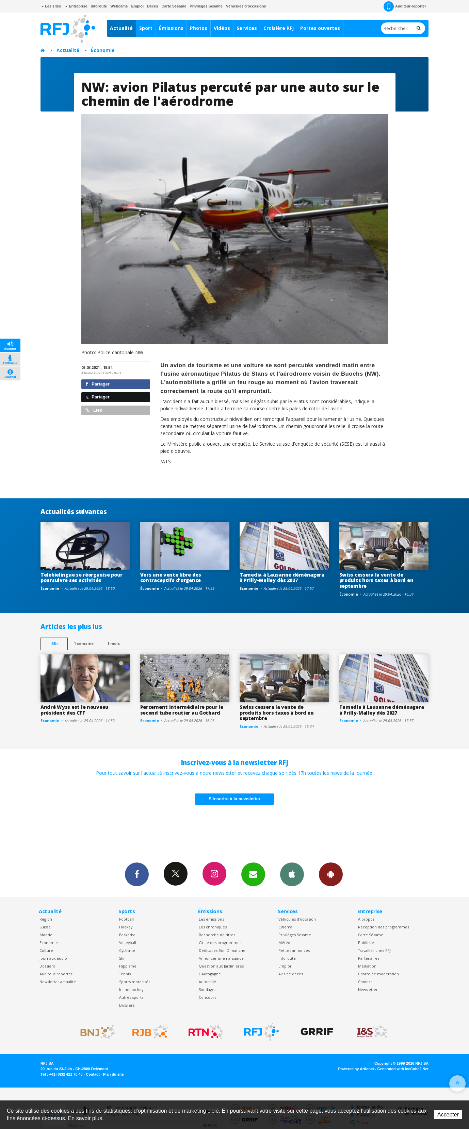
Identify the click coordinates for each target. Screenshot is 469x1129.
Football (126, 919)
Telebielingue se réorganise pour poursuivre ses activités (82, 577)
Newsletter (368, 989)
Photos (198, 28)
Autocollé (207, 981)
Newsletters (253, 874)
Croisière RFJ (278, 28)
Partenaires (368, 958)
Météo (284, 942)
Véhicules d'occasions (246, 6)
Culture (46, 950)
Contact (365, 981)
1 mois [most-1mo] (113, 643)
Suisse (45, 927)
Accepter (448, 1114)
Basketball (128, 935)
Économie (103, 50)
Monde (45, 935)
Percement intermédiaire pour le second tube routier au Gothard (181, 710)
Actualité (121, 28)
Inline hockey (131, 989)
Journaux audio (53, 958)
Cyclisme (127, 950)
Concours (207, 997)
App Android (331, 874)
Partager (97, 384)
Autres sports (131, 997)
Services (247, 28)
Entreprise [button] (76, 6)
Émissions (171, 28)
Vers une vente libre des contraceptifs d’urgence (170, 577)
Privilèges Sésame (206, 6)
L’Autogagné (210, 974)
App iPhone (292, 874)
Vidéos (222, 28)
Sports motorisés (134, 981)
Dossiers (47, 966)
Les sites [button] (51, 6)
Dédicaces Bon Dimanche (222, 950)
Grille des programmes (220, 942)
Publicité (366, 942)
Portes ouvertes (320, 28)
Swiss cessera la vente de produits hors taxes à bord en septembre (376, 580)
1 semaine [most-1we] (84, 643)
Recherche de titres (217, 935)
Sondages (207, 989)
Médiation (367, 966)
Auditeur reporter (55, 974)
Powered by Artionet (356, 1069)
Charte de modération (378, 974)
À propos (366, 919)
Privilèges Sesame (294, 935)
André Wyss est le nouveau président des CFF (75, 710)
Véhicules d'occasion (297, 919)
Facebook (137, 874)
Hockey (125, 927)
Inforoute (99, 6)
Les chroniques (213, 927)
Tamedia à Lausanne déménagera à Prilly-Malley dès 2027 (282, 577)
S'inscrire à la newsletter (234, 798)
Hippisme (127, 966)
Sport (145, 28)
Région (45, 919)
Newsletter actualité (57, 981)
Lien (93, 410)
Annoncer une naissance (221, 958)
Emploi (137, 6)
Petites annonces (294, 950)
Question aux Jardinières (221, 966)
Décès (152, 6)
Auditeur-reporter (405, 6)
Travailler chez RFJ (374, 950)
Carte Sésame (174, 6)
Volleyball (127, 942)
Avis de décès (290, 974)
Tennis (125, 974)
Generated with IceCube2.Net (402, 1069)
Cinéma (285, 927)
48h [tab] (54, 643)
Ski (121, 958)
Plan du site (113, 1074)
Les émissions (211, 919)
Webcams (119, 6)
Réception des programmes (383, 927)
